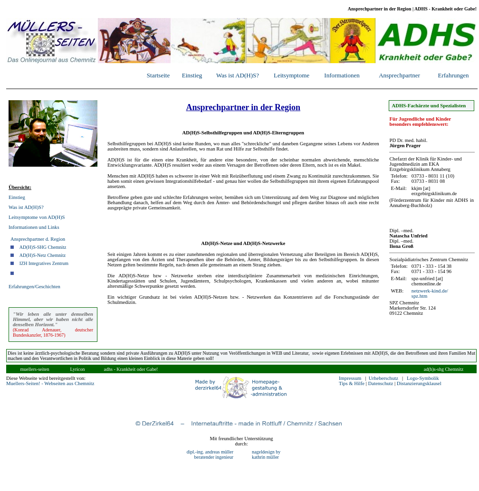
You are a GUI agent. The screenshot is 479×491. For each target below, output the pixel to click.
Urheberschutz (383, 378)
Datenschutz (380, 383)
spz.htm (419, 296)
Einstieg (192, 75)
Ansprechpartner (399, 75)
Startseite (158, 75)
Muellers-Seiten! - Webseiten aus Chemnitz (50, 383)
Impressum (350, 378)
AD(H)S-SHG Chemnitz (43, 247)
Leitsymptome (291, 75)
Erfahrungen (453, 75)
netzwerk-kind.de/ (430, 290)
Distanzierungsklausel (419, 383)
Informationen (341, 75)
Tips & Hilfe (351, 383)
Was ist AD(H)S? (237, 75)
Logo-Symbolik (423, 378)
